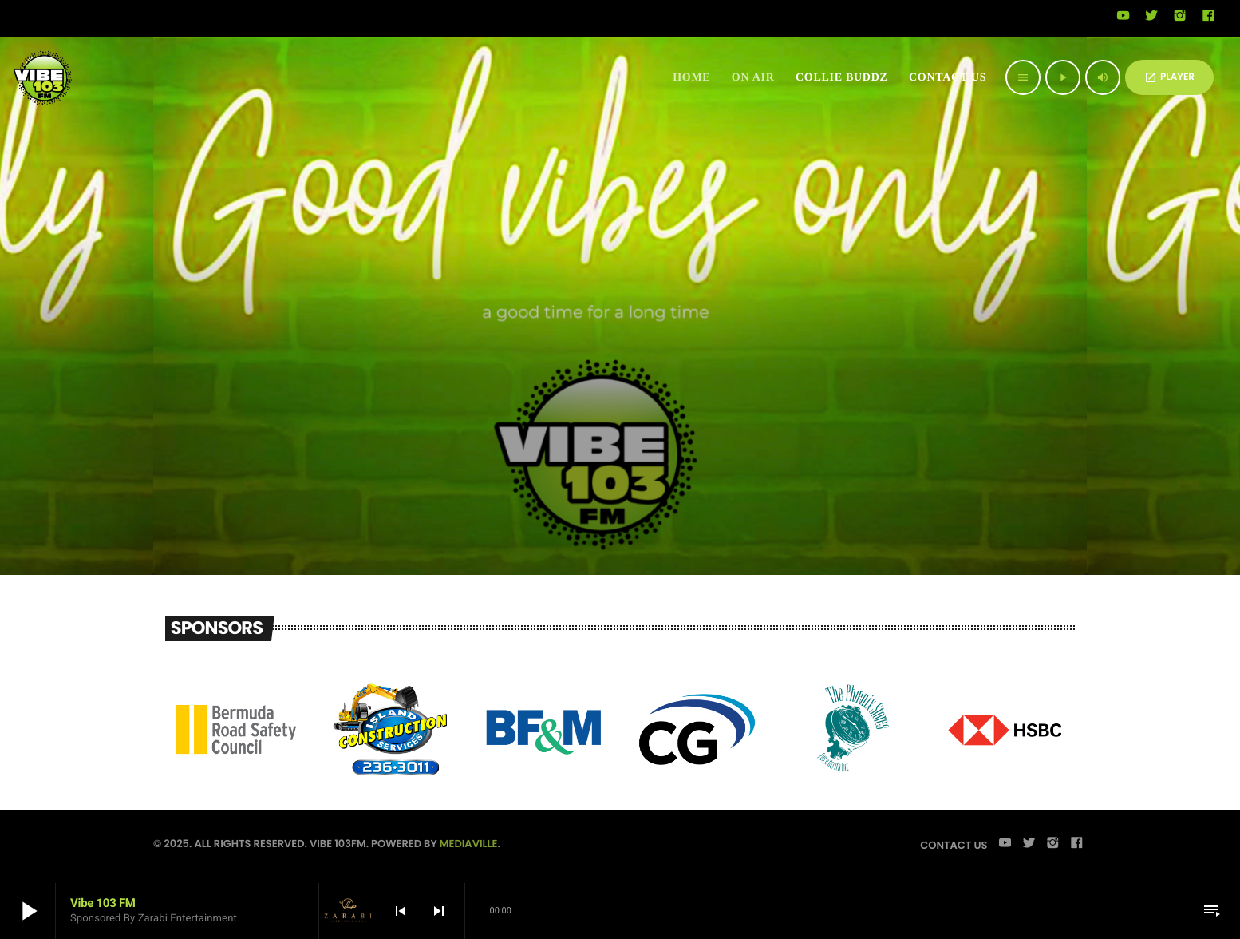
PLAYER (1169, 77)
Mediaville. (470, 843)
